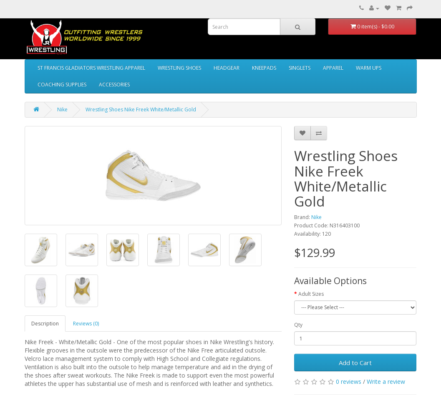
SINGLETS (299, 67)
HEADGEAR (226, 67)
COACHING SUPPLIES (62, 84)
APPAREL (333, 67)
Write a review (386, 381)
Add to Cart (355, 362)
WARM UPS (368, 67)
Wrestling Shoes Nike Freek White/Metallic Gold (141, 109)
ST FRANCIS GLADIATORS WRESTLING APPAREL (91, 67)
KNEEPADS (264, 67)
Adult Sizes (311, 293)
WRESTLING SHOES (179, 67)
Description (45, 323)
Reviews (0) (86, 323)
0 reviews (348, 381)
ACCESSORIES (114, 84)
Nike (62, 109)
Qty (298, 324)
